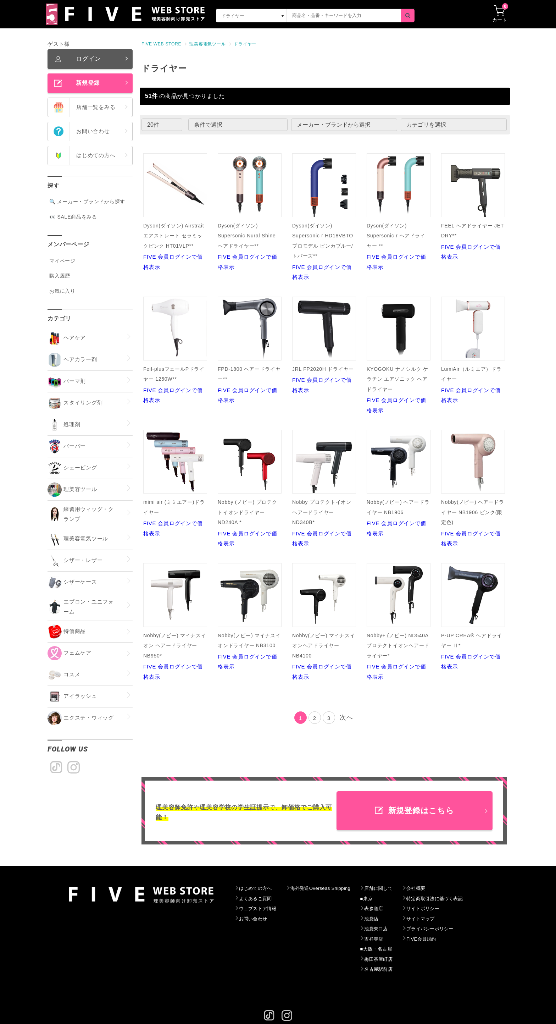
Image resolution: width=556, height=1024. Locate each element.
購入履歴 (59, 276)
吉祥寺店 (386, 939)
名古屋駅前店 (391, 969)
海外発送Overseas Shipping (328, 888)
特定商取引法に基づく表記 (452, 899)
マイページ (62, 261)
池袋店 (383, 919)
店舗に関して (391, 888)
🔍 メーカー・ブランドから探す (87, 201)
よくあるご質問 (257, 899)
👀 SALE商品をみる (73, 217)
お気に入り (62, 291)
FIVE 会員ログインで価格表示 (175, 211)
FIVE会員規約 (437, 939)
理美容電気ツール (207, 44)
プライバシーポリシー (447, 929)
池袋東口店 (389, 929)
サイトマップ (437, 919)
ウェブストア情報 (260, 909)
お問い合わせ (255, 919)
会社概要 (431, 888)
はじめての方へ (257, 888)
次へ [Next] (346, 717)
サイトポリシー (439, 909)
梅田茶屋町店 (391, 959)
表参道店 (386, 909)
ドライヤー (245, 44)
